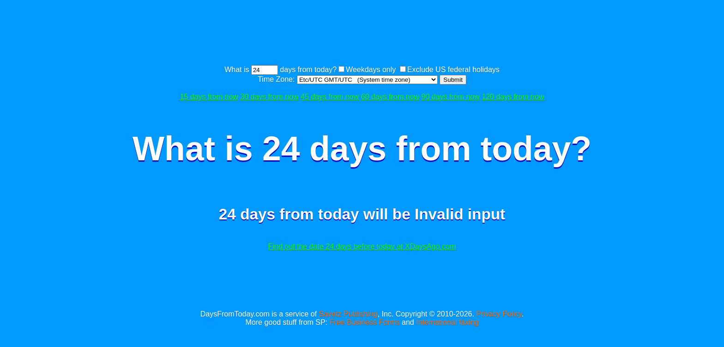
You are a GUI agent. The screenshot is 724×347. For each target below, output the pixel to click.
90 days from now (451, 97)
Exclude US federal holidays (453, 69)
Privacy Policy (498, 314)
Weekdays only (371, 69)
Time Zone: (277, 79)
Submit (452, 79)
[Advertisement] (362, 34)
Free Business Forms (365, 322)
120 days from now (513, 97)
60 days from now (390, 97)
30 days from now (269, 97)
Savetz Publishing (348, 314)
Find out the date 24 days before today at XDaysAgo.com (362, 246)
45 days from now (330, 97)
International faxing (447, 322)
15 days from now (209, 97)
